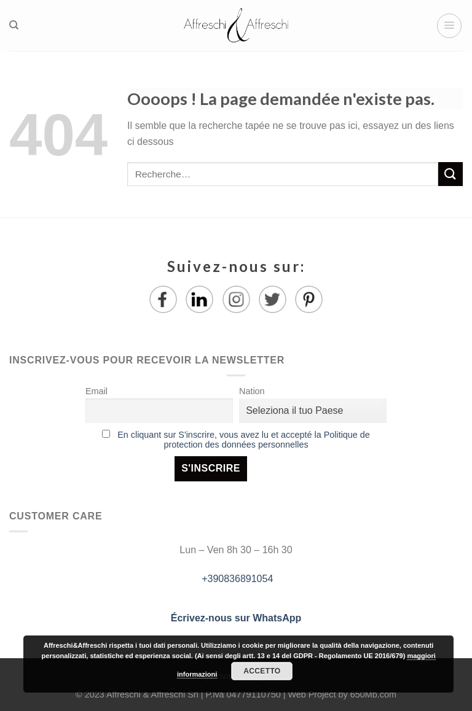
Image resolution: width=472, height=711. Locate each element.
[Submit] (450, 174)
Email (96, 391)
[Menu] (449, 26)
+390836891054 (236, 578)
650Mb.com (373, 694)
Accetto (261, 671)
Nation (252, 391)
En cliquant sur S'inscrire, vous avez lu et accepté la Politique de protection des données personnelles (243, 439)
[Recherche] (13, 25)
